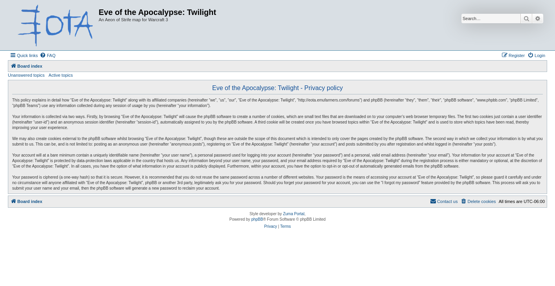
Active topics (61, 75)
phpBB (257, 219)
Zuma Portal (293, 214)
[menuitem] (47, 55)
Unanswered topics (26, 75)
